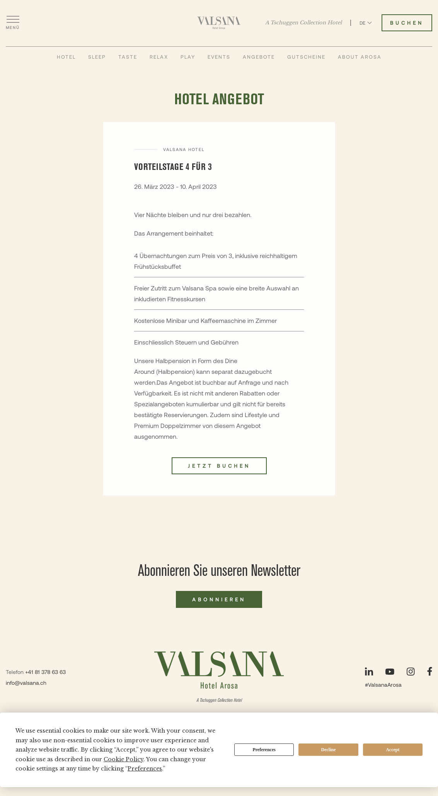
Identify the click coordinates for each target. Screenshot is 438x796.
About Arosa (360, 57)
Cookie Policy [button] (123, 759)
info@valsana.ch (26, 682)
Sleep (97, 57)
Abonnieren (219, 599)
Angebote (259, 57)
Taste (127, 57)
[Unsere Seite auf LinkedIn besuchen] (369, 671)
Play (188, 57)
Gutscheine (306, 57)
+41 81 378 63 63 (45, 672)
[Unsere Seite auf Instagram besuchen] (411, 671)
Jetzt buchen (219, 466)
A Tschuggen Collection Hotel (303, 22)
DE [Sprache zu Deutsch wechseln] (366, 22)
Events (219, 57)
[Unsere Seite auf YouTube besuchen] (389, 672)
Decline (328, 749)
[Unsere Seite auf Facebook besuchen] (429, 671)
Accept (392, 749)
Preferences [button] (145, 768)
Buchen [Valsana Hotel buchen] (407, 23)
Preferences (264, 749)
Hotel (66, 57)
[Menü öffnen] (13, 23)
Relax (159, 57)
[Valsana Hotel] (219, 22)
